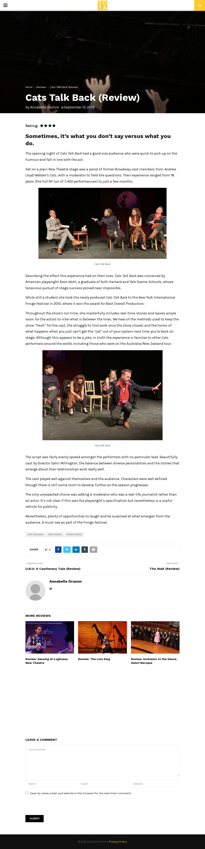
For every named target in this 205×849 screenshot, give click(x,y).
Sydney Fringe (74, 534)
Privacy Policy (118, 841)
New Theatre (55, 534)
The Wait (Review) (165, 569)
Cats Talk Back (35, 534)
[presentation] (55, 807)
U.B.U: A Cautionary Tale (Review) (52, 569)
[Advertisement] (102, 701)
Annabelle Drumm (44, 107)
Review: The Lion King (94, 659)
